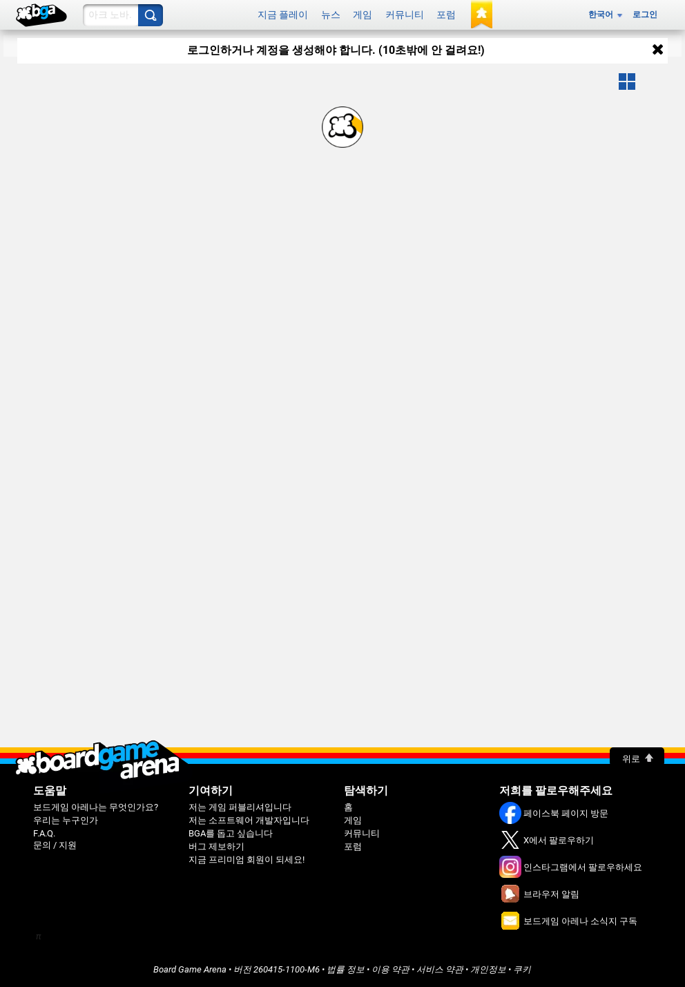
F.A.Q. (44, 833)
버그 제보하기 (216, 846)
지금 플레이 (283, 14)
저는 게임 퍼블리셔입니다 (240, 807)
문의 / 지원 (55, 845)
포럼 (446, 14)
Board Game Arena (189, 969)
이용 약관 (390, 969)
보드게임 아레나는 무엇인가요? (95, 807)
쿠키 (522, 969)
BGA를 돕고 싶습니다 (231, 833)
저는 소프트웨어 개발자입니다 (249, 820)
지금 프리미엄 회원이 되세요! (247, 859)
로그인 (645, 14)
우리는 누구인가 (65, 820)
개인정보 (488, 969)
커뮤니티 (404, 14)
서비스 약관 (439, 969)
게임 (362, 14)
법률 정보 (346, 969)
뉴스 (330, 14)
